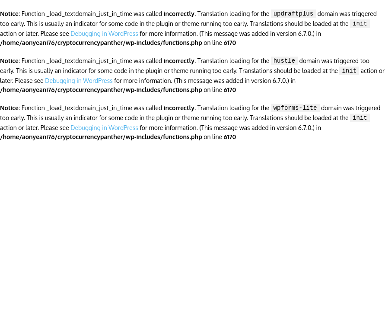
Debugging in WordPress (104, 31)
